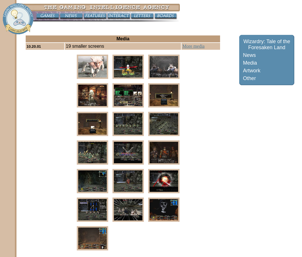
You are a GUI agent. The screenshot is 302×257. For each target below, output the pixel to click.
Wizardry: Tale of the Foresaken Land (266, 44)
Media (250, 63)
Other (249, 78)
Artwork (251, 70)
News (249, 55)
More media (193, 46)
